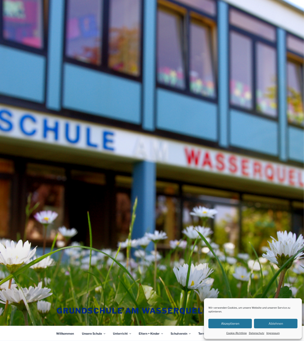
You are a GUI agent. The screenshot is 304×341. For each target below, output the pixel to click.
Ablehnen (276, 324)
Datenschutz (256, 333)
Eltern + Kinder (151, 333)
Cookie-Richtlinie (236, 333)
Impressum (273, 333)
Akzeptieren (230, 324)
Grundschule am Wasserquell (133, 310)
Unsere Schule (94, 333)
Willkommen (65, 333)
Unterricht (122, 333)
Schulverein (181, 333)
